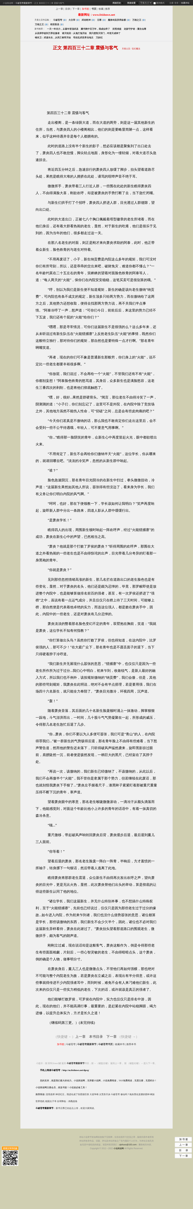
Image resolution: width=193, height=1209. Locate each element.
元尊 (99, 20)
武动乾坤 (86, 20)
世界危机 (40, 1101)
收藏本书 (120, 1044)
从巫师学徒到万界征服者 (47, 33)
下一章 (76, 9)
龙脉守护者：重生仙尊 (135, 29)
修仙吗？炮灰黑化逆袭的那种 (135, 1094)
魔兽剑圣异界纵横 (117, 20)
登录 (176, 3)
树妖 (152, 1094)
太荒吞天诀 (104, 1094)
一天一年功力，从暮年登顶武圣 (62, 29)
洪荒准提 (116, 29)
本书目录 (96, 1037)
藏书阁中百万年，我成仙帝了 (95, 29)
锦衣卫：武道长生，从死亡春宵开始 (53, 37)
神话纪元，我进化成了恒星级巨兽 (72, 1094)
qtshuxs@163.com (128, 1144)
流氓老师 (50, 1094)
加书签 (85, 9)
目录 (67, 9)
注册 (171, 3)
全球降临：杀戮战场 (67, 1101)
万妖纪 (99, 37)
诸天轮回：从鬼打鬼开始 (74, 33)
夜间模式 (159, 3)
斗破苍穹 (57, 20)
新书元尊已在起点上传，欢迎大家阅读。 (76, 1108)
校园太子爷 (50, 1101)
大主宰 (72, 20)
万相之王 (136, 20)
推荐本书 (131, 1044)
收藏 (101, 9)
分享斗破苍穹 (128, 9)
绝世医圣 (54, 24)
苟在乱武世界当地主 (83, 37)
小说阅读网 (8, 3)
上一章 (59, 9)
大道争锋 (94, 1094)
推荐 (107, 9)
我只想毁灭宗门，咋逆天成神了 (104, 33)
